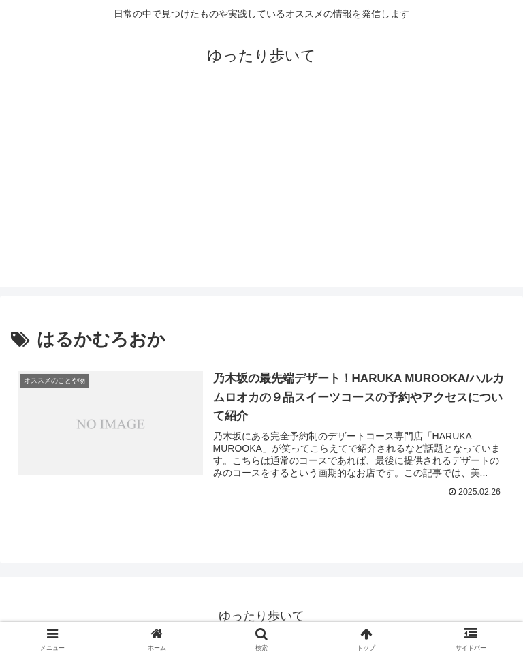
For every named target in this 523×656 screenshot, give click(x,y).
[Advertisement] (261, 192)
